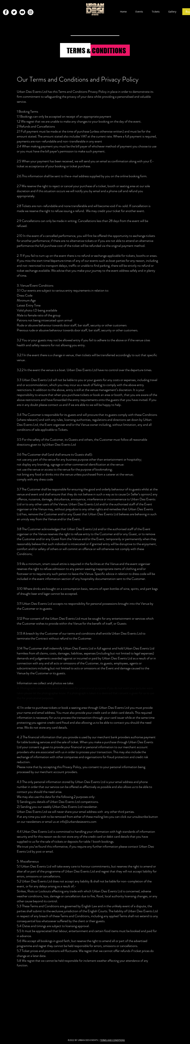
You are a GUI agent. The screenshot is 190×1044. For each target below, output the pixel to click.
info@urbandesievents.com (78, 821)
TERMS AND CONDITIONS (112, 1040)
